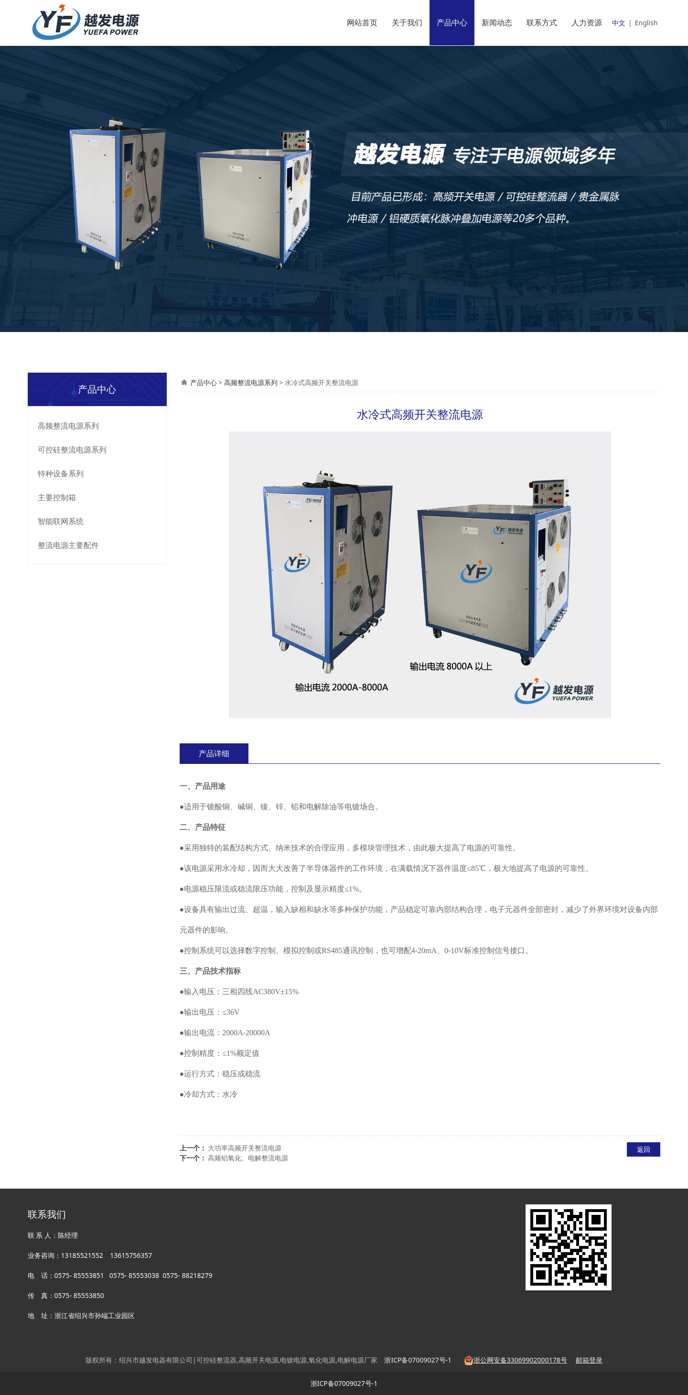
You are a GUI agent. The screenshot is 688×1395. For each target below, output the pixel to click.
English (646, 22)
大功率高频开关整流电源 (244, 1147)
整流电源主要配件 (68, 545)
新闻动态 (497, 22)
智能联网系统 (61, 521)
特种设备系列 (61, 473)
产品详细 (214, 753)
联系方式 (542, 22)
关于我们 (407, 22)
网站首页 (362, 22)
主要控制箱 (57, 497)
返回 (643, 1149)
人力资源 (586, 22)
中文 (618, 22)
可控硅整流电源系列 (72, 449)
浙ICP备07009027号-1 (344, 1383)
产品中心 (452, 22)
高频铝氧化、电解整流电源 (248, 1157)
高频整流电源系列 (68, 425)
